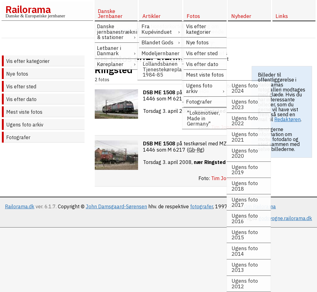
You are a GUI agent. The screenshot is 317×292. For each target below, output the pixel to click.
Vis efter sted (21, 86)
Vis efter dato (21, 99)
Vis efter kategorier (28, 61)
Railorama (28, 9)
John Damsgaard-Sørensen (116, 206)
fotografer (201, 206)
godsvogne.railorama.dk (285, 218)
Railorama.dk (19, 206)
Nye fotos (17, 74)
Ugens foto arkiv (24, 125)
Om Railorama (260, 206)
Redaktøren (287, 119)
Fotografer (18, 137)
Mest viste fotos (24, 112)
